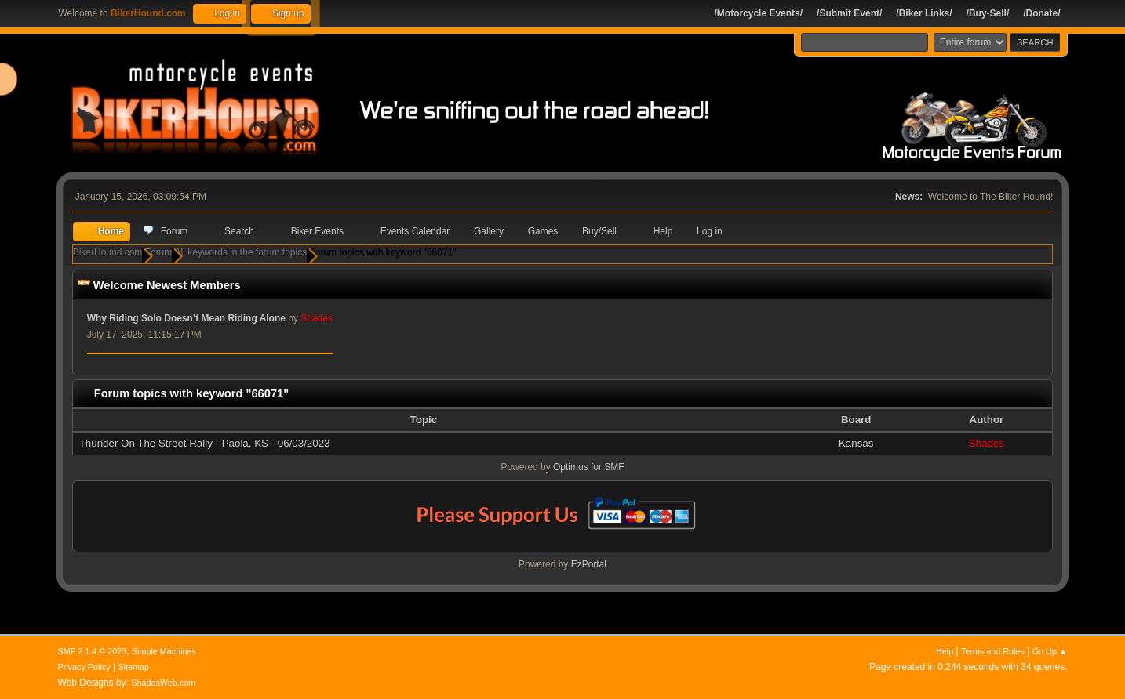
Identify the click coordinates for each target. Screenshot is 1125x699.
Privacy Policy (84, 667)
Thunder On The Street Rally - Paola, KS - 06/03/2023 (204, 444)
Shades (986, 444)
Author (987, 420)
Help (944, 651)
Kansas (856, 444)
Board (856, 420)
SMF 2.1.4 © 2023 (92, 651)
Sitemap (133, 667)
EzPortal (588, 565)
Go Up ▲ (1050, 651)
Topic (432, 420)
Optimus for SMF (588, 467)
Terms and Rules (993, 651)
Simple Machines (164, 651)
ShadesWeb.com (163, 682)
